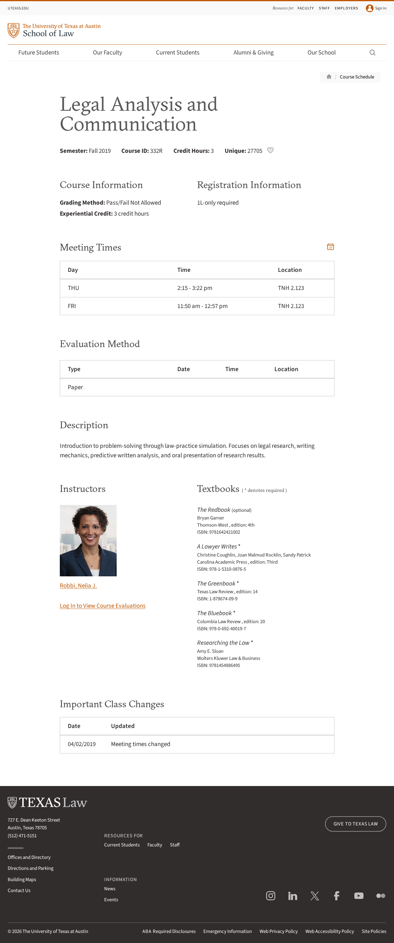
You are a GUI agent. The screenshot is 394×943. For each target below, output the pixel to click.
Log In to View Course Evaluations (103, 606)
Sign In (376, 8)
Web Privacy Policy (279, 931)
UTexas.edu (18, 8)
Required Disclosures (169, 931)
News (109, 888)
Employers (346, 8)
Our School (326, 52)
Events (111, 899)
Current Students (182, 52)
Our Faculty (111, 52)
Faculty (305, 8)
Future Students (42, 52)
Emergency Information (227, 931)
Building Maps (22, 879)
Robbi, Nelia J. (88, 547)
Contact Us (19, 890)
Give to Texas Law (356, 823)
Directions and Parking (30, 868)
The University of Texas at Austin (55, 931)
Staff (324, 8)
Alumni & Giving (258, 52)
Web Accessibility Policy (329, 931)
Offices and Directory (29, 857)
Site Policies (374, 931)
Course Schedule (357, 77)
